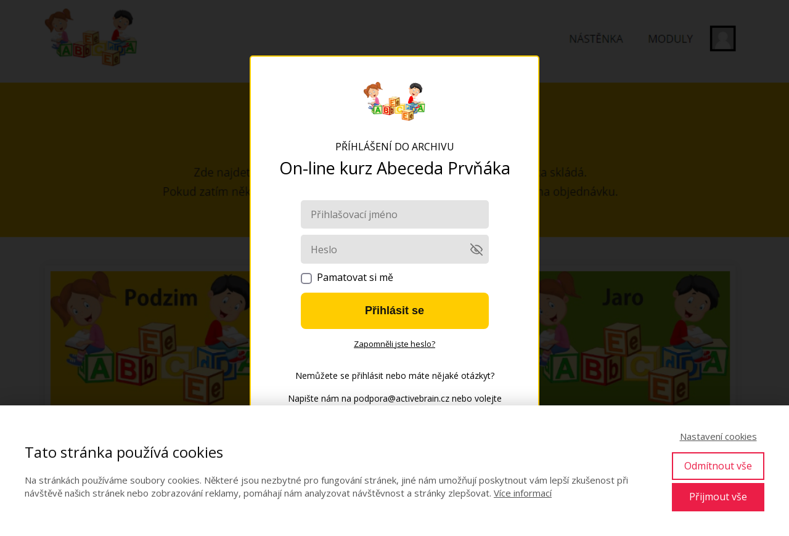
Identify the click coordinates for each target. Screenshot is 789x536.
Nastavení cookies (718, 436)
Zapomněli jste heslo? (394, 343)
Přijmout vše (718, 496)
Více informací (523, 493)
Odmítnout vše (718, 466)
